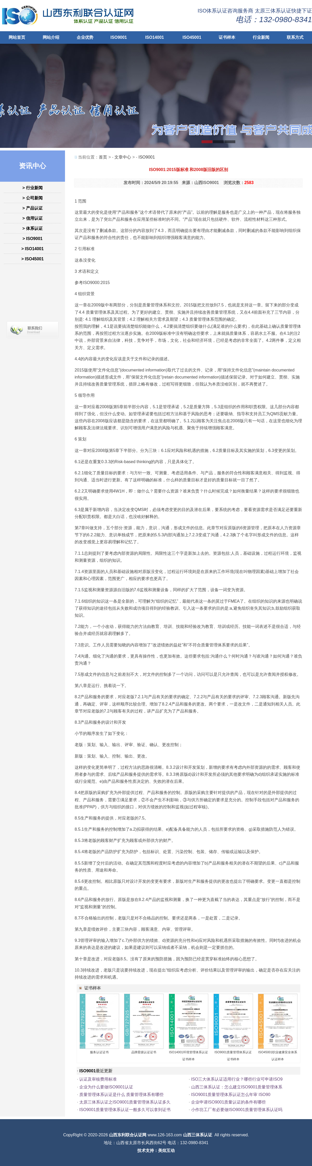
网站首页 (17, 37)
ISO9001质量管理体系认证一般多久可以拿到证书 (125, 1109)
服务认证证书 (99, 1052)
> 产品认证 (32, 208)
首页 (103, 157)
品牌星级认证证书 (143, 1052)
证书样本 (227, 37)
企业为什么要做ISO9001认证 (106, 1087)
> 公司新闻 (32, 198)
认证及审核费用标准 (98, 1079)
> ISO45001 (32, 259)
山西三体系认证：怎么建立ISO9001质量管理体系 (236, 1087)
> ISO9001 (33, 238)
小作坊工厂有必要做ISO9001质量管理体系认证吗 (236, 1109)
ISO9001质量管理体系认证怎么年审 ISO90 (230, 1094)
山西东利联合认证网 (127, 1135)
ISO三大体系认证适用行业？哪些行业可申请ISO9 (237, 1079)
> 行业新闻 (32, 188)
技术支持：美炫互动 (156, 1150)
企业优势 (85, 37)
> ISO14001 (32, 249)
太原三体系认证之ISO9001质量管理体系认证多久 (125, 1102)
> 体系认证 (32, 228)
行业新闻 (261, 37)
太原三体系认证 (273, 11)
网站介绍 (51, 37)
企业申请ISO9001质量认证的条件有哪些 (228, 1102)
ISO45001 (192, 37)
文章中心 (122, 157)
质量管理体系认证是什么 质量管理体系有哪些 (121, 1094)
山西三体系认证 (197, 1135)
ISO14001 (154, 37)
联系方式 (295, 37)
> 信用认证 (32, 218)
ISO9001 (118, 37)
